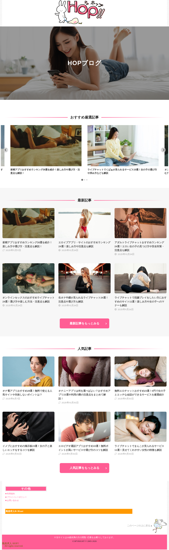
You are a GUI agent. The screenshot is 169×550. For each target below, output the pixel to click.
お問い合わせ (13, 500)
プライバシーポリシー (17, 497)
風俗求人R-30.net (14, 511)
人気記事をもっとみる (84, 468)
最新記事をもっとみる (84, 323)
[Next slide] (163, 150)
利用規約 (11, 493)
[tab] (82, 180)
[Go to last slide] (5, 150)
